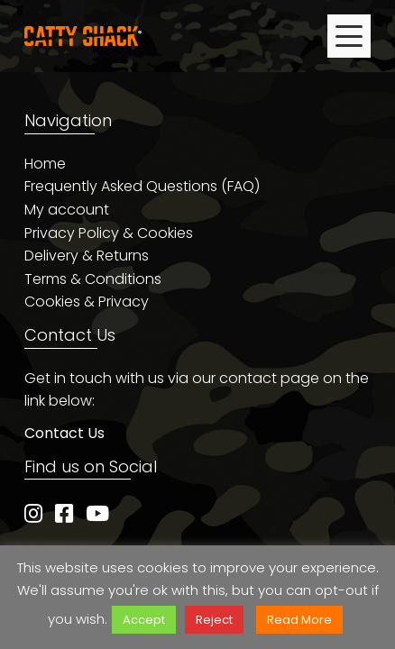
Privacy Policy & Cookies (108, 233)
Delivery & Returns (86, 255)
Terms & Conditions (92, 279)
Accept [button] (144, 619)
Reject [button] (214, 619)
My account (66, 209)
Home (45, 163)
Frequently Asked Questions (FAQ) (142, 186)
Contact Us (64, 433)
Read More (299, 619)
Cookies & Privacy (86, 301)
